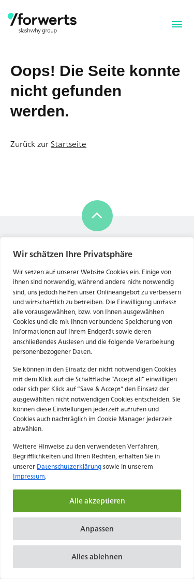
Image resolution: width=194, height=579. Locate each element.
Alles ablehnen (97, 556)
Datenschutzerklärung (69, 466)
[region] (97, 408)
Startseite (68, 144)
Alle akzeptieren (97, 500)
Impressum (29, 476)
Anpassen (97, 528)
